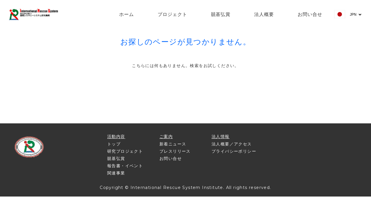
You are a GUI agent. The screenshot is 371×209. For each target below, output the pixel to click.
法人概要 (264, 14)
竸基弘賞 (221, 14)
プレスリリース (175, 151)
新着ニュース (172, 144)
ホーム (126, 14)
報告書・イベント (125, 165)
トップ (114, 144)
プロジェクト (172, 14)
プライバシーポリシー (234, 151)
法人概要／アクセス (232, 144)
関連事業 (116, 173)
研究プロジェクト (125, 151)
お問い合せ (310, 14)
